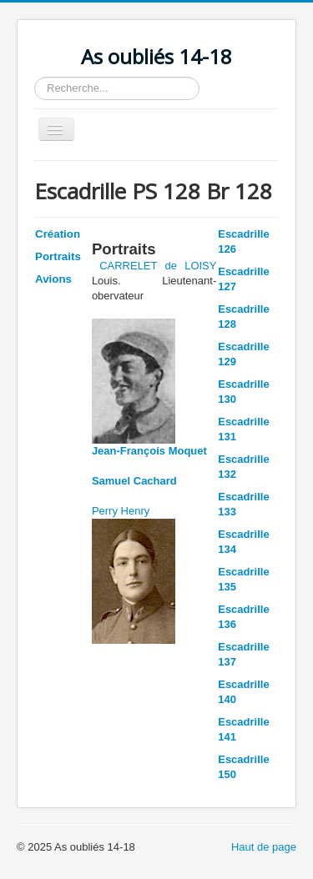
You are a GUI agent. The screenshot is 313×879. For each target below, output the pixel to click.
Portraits (58, 256)
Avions (53, 279)
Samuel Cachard (134, 481)
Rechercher (34, 77)
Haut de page (263, 847)
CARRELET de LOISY (157, 265)
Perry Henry (120, 511)
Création (57, 234)
